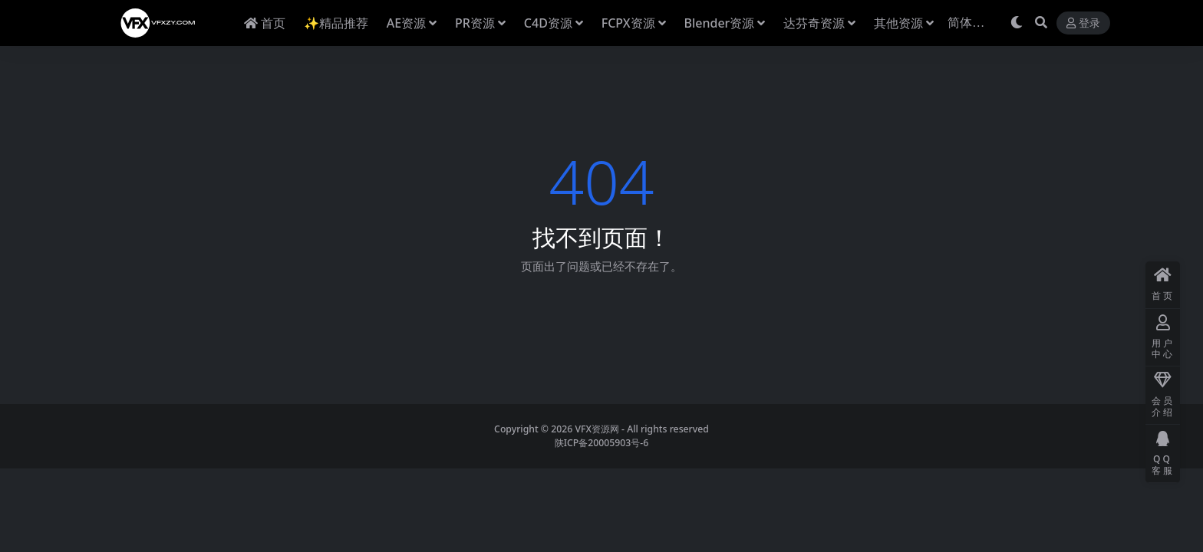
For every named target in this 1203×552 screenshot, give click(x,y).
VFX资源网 (597, 428)
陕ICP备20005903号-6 (602, 442)
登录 (1083, 23)
